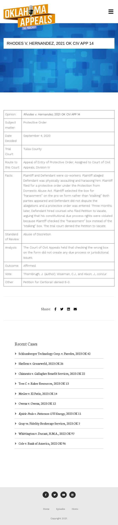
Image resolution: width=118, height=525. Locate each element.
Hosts (75, 508)
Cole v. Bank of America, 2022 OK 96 (42, 443)
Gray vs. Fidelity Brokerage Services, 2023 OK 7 (49, 423)
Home (46, 508)
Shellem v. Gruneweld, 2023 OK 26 (41, 363)
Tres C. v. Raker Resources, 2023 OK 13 (44, 383)
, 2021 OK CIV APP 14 (51, 114)
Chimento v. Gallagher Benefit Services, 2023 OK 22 (52, 373)
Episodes (60, 508)
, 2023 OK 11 (50, 413)
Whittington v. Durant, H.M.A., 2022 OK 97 (46, 433)
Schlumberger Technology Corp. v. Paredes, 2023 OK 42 (54, 353)
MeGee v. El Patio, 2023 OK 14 (38, 393)
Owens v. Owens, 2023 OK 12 (37, 403)
